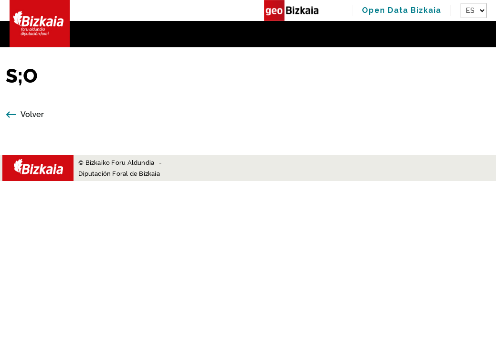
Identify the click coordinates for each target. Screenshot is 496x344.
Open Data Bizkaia (401, 10)
